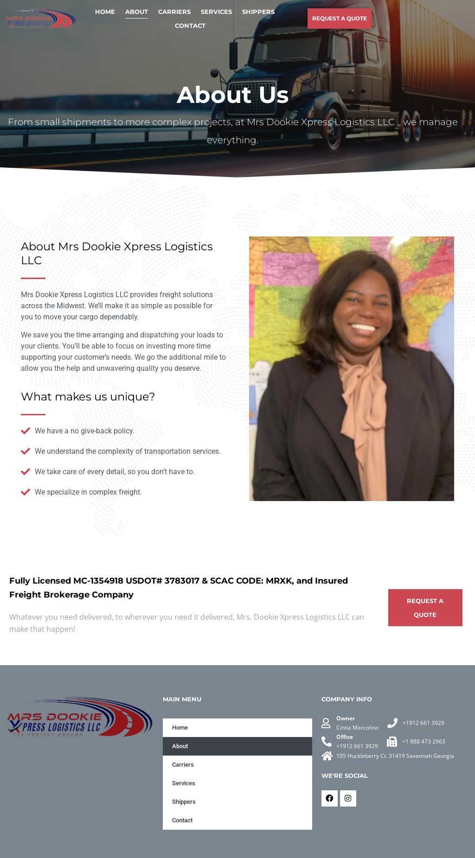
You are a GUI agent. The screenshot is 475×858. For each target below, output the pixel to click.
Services (216, 11)
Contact (190, 25)
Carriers (174, 11)
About (136, 11)
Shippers (258, 11)
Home (105, 11)
